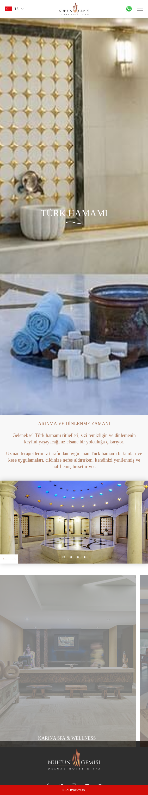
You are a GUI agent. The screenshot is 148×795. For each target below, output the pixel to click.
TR (14, 9)
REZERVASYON (74, 790)
